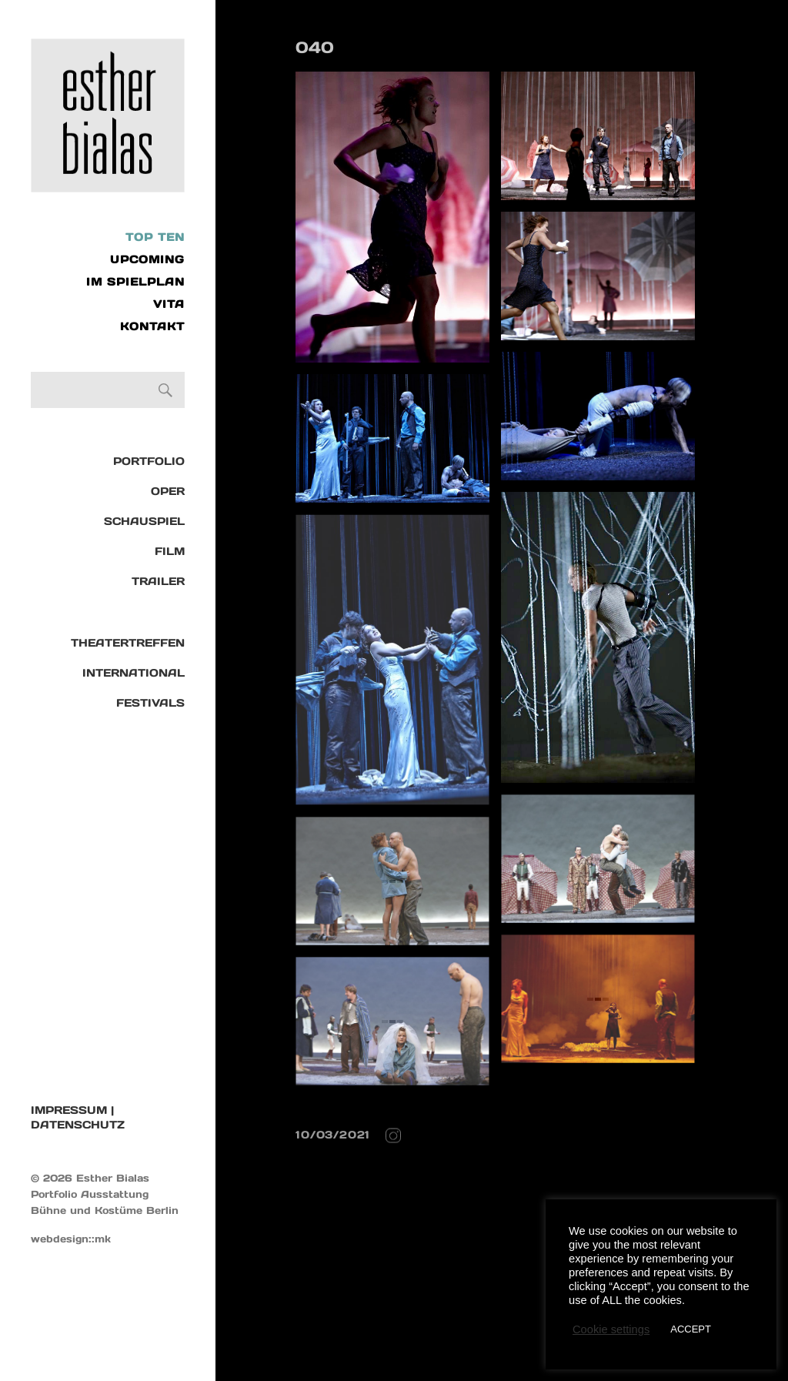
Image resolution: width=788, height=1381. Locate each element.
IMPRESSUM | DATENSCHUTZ (78, 1117)
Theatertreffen (128, 643)
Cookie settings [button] (611, 1329)
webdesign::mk (71, 1239)
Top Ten (155, 237)
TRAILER (158, 581)
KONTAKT (152, 326)
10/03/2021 (333, 1135)
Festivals (150, 703)
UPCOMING (147, 259)
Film (170, 551)
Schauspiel (144, 521)
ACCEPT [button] (690, 1329)
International (133, 673)
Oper (168, 491)
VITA (169, 304)
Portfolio (149, 461)
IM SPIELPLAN (135, 282)
